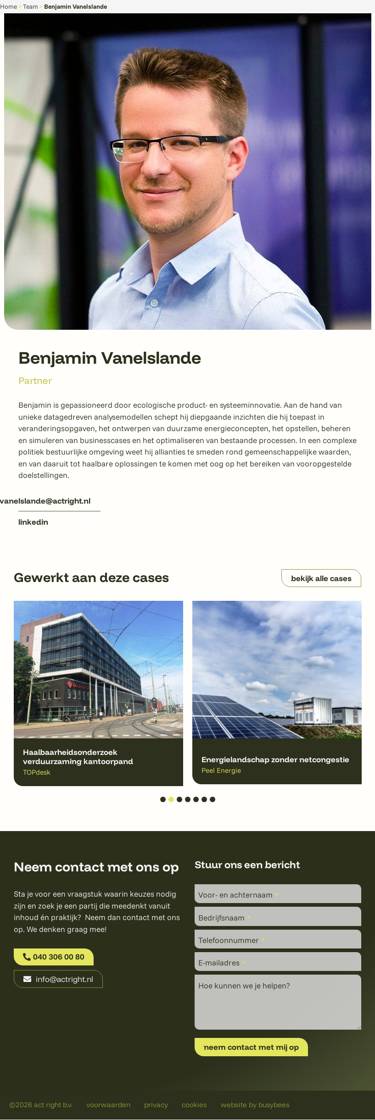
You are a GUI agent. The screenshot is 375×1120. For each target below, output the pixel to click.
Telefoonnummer (231, 940)
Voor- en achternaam (238, 894)
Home (8, 6)
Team (30, 6)
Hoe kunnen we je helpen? (244, 985)
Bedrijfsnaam (224, 917)
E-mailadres (222, 963)
